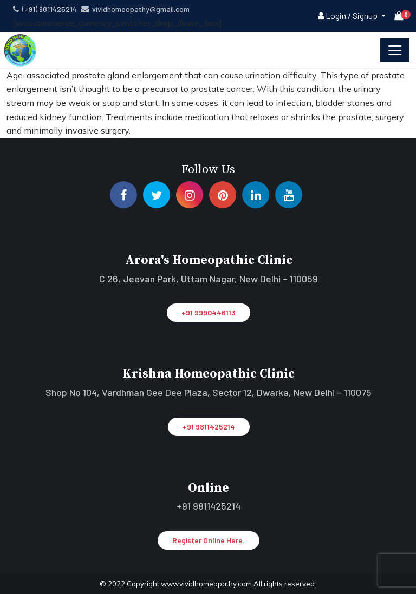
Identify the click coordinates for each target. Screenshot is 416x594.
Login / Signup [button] (348, 15)
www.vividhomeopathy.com (207, 583)
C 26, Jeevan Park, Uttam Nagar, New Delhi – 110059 (208, 279)
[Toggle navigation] (395, 50)
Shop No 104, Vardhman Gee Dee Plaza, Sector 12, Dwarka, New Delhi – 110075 (209, 392)
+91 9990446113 (208, 312)
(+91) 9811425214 (45, 9)
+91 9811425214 (209, 426)
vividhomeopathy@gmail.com (135, 9)
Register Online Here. (208, 540)
